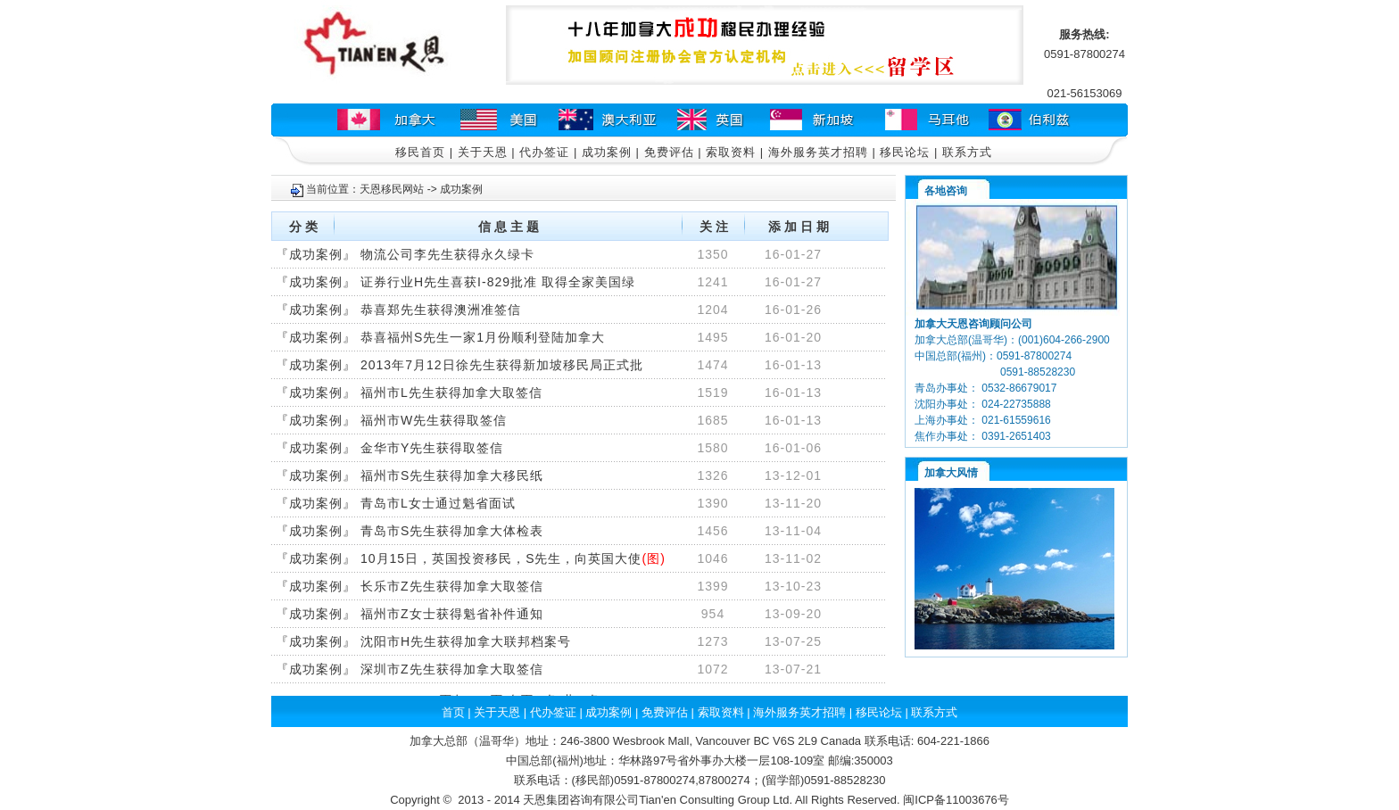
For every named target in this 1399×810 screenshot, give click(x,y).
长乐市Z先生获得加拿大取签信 (451, 586)
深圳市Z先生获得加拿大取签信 (451, 669)
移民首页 (420, 152)
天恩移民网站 (392, 189)
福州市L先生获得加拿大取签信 (451, 392)
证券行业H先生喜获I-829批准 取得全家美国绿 (497, 282)
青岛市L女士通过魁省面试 (438, 503)
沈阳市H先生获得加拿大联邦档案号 (465, 641)
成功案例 (607, 152)
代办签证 (544, 152)
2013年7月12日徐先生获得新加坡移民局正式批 (501, 365)
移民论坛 (905, 152)
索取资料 (731, 152)
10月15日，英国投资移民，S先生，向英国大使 (501, 558)
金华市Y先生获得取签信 (431, 448)
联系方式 (967, 152)
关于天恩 (483, 152)
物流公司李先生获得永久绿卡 (447, 254)
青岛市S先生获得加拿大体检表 (451, 531)
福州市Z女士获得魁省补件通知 (451, 614)
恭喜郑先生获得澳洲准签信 (440, 309)
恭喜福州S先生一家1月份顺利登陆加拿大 (482, 337)
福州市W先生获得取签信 (433, 420)
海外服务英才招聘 (818, 152)
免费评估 (669, 152)
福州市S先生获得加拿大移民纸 (451, 475)
